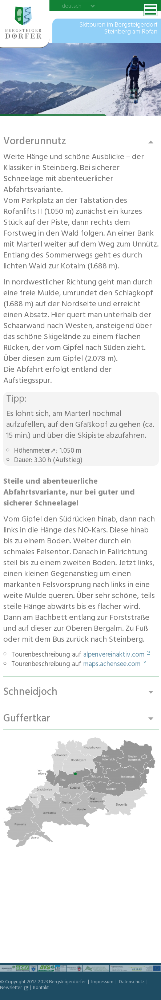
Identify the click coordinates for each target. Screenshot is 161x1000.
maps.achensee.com (112, 665)
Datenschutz (132, 982)
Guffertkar (26, 719)
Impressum (102, 982)
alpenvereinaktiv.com (114, 655)
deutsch (71, 6)
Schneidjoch (30, 692)
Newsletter (11, 988)
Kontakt (41, 988)
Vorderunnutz (34, 142)
